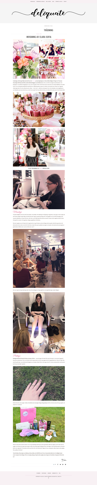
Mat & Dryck (48, 1)
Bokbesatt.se (55, 473)
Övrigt (65, 1)
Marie (40, 168)
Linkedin (49, 473)
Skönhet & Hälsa (59, 1)
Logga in (59, 476)
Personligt (32, 1)
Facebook (38, 473)
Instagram (44, 473)
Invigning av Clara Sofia (38, 36)
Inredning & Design (40, 1)
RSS (59, 473)
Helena (33, 80)
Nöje (53, 1)
